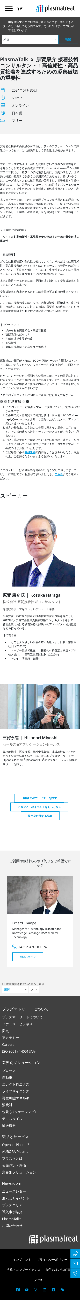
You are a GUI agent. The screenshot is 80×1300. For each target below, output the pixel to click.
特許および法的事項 (60, 1270)
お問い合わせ (27, 957)
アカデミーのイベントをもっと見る (39, 807)
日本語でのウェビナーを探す (39, 798)
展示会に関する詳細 (40, 816)
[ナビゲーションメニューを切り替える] (8, 8)
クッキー (40, 1280)
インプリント (22, 1259)
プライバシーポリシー (52, 1259)
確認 (68, 39)
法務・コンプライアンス (23, 1270)
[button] (20, 9)
